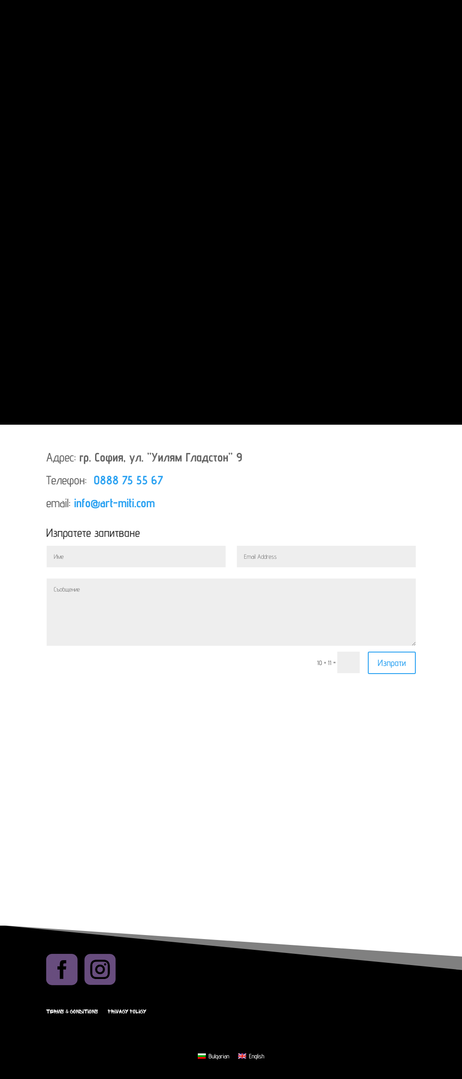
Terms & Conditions (72, 1012)
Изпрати (392, 662)
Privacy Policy (127, 1012)
